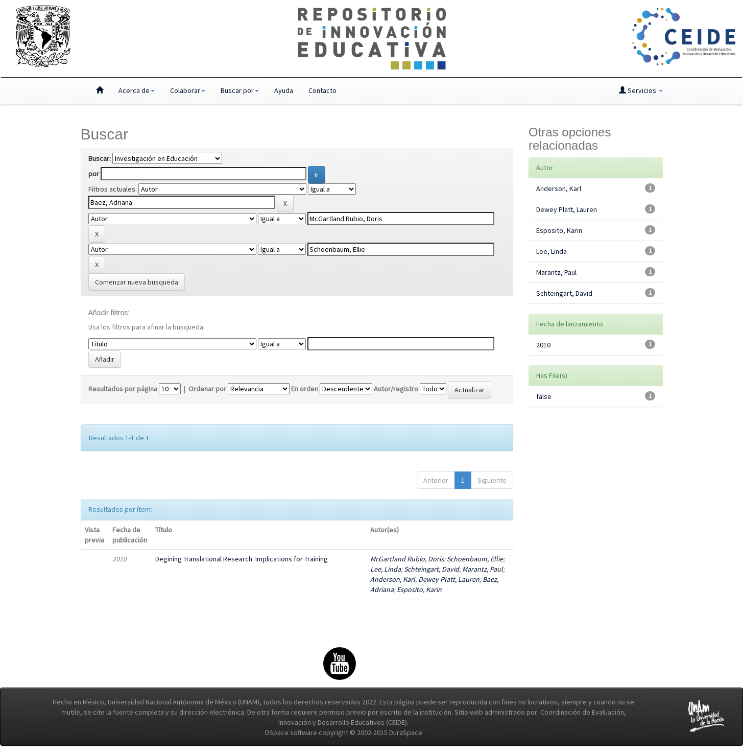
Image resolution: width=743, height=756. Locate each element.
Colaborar (187, 90)
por (93, 173)
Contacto (322, 90)
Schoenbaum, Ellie (475, 558)
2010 (543, 344)
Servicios (641, 90)
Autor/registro (396, 388)
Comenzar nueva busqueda (136, 282)
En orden (304, 388)
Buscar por (240, 90)
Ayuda (283, 90)
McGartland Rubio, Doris (407, 558)
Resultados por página (122, 388)
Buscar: (99, 158)
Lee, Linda (385, 569)
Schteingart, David (431, 569)
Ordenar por (207, 388)
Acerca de (136, 90)
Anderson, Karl (392, 579)
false (544, 396)
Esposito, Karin (419, 589)
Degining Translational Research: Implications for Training (241, 558)
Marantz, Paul (482, 569)
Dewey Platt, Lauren (449, 579)
